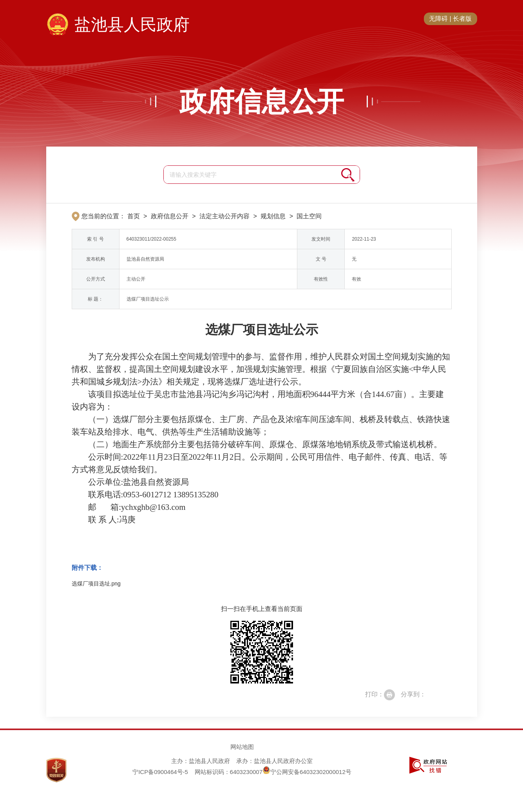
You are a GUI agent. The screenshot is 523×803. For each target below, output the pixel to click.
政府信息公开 (261, 101)
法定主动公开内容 (224, 216)
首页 (133, 216)
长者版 (462, 18)
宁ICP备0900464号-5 (160, 772)
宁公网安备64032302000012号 (306, 772)
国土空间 (309, 216)
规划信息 (273, 216)
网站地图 (242, 746)
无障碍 (438, 18)
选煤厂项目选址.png (96, 583)
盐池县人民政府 (132, 24)
